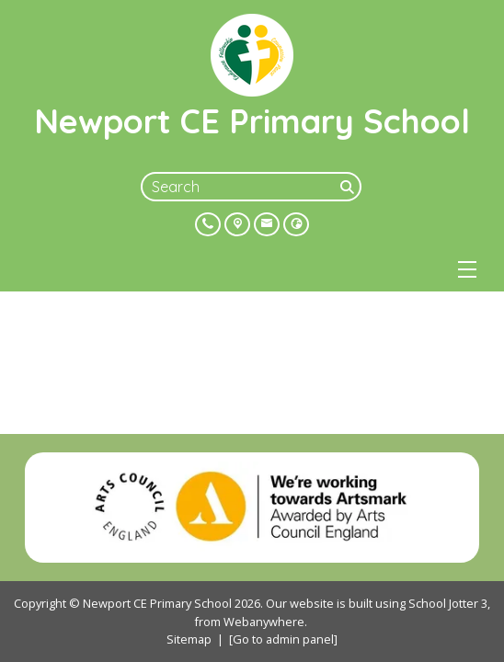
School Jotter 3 (447, 603)
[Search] (348, 186)
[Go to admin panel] (283, 639)
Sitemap (189, 639)
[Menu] (467, 269)
